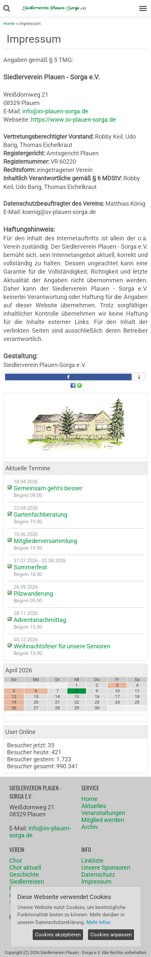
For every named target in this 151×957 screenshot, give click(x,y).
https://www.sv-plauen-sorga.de (73, 119)
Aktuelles (93, 805)
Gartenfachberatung (40, 514)
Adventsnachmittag (40, 619)
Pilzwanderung (33, 593)
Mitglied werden (102, 819)
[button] (68, 377)
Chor (15, 860)
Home (9, 23)
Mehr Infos (98, 922)
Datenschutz (98, 874)
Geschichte (24, 874)
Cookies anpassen (111, 935)
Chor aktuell (25, 867)
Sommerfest (30, 567)
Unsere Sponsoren (105, 867)
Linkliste (92, 860)
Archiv (89, 826)
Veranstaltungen (103, 812)
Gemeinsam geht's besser (48, 488)
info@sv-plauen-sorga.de (55, 111)
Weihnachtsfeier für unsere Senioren (62, 646)
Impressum (96, 881)
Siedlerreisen (26, 881)
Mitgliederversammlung (45, 540)
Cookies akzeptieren (58, 935)
